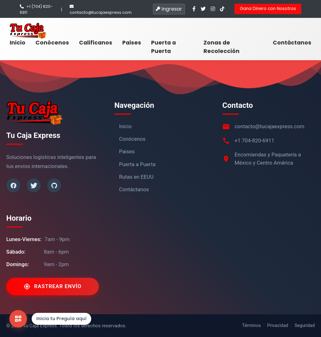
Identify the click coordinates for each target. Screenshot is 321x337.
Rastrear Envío (53, 286)
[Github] (54, 185)
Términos (251, 325)
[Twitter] (34, 185)
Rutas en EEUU (136, 177)
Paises (131, 42)
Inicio (17, 42)
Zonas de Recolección (221, 47)
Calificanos (95, 42)
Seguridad (304, 325)
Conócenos (52, 42)
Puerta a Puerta (163, 47)
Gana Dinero (268, 9)
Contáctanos (292, 42)
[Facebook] (13, 185)
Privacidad (277, 325)
